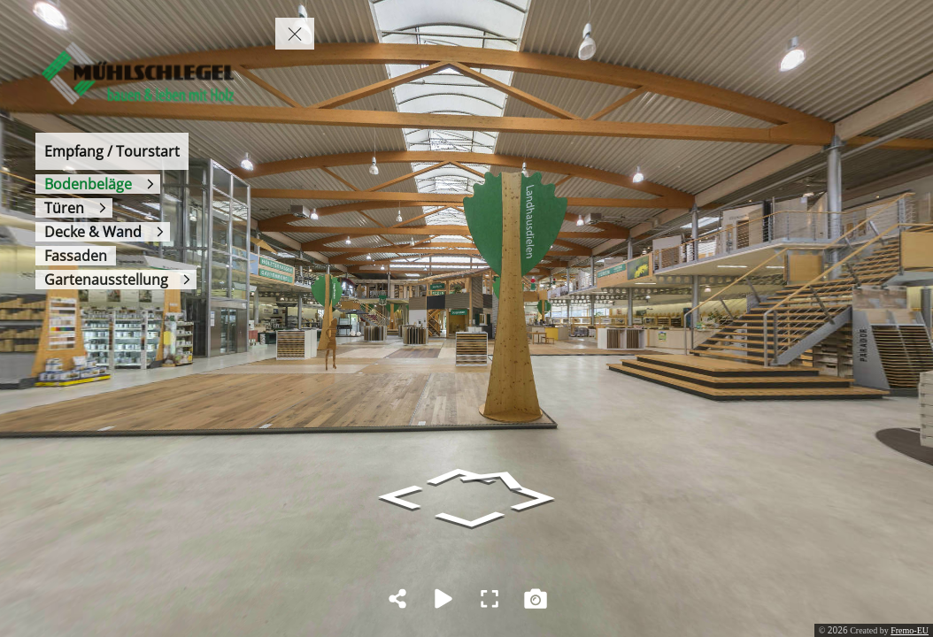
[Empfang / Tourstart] (112, 151)
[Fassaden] (75, 255)
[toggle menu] (294, 34)
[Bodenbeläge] (97, 184)
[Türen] (73, 208)
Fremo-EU (910, 630)
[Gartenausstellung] (116, 279)
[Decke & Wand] (102, 232)
